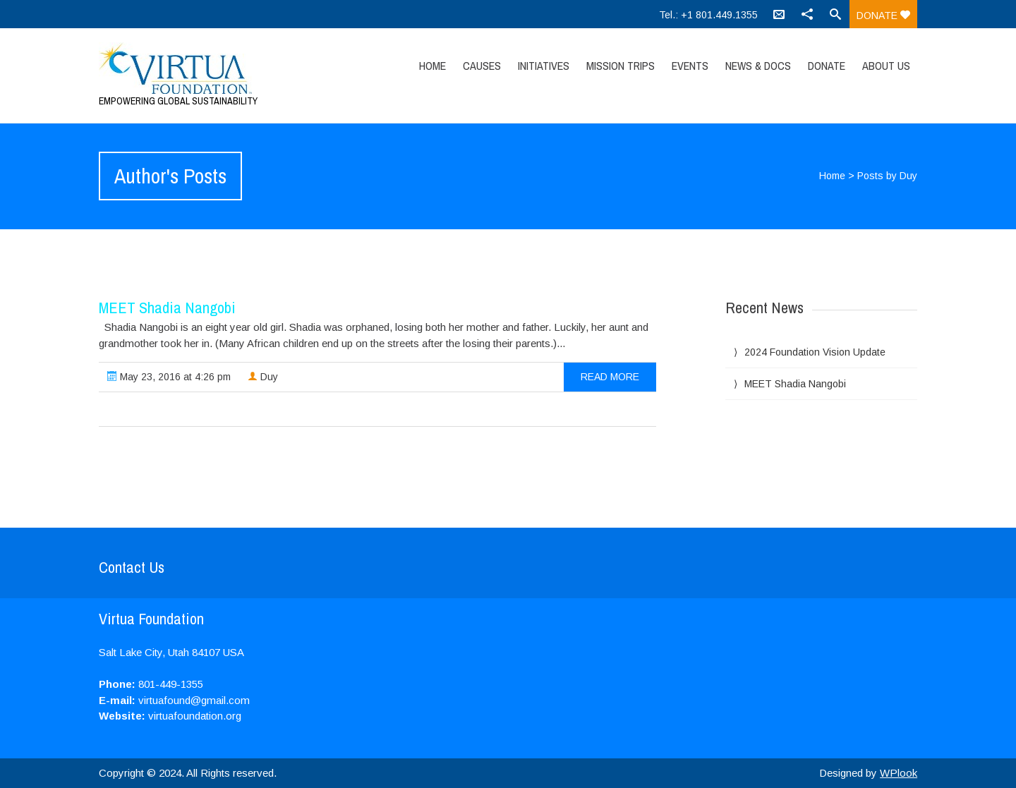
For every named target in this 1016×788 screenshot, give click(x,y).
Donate (883, 15)
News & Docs (758, 65)
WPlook (898, 773)
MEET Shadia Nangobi (167, 307)
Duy (263, 376)
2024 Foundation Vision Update (814, 352)
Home (432, 65)
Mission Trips (620, 65)
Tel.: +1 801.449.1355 (708, 14)
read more (610, 376)
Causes (482, 65)
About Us (886, 65)
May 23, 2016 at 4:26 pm (169, 376)
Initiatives (543, 65)
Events (690, 65)
